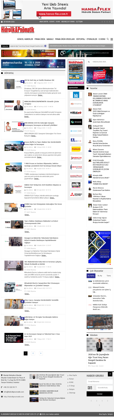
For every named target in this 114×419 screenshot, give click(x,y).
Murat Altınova (98, 188)
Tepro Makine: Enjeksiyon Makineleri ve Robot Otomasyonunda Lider (41, 222)
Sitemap (72, 393)
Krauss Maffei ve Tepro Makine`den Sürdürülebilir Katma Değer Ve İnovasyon (42, 143)
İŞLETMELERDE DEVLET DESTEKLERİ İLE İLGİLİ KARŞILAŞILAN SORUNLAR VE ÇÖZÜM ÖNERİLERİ (101, 167)
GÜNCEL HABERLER (25, 39)
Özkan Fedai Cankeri (100, 205)
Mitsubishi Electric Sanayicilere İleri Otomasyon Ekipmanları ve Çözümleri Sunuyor (41, 284)
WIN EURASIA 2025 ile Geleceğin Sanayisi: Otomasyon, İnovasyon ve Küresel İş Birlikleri (40, 124)
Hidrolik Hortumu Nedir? (101, 178)
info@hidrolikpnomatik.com (12, 392)
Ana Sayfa (44, 22)
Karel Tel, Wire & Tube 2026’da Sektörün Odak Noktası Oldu (50, 385)
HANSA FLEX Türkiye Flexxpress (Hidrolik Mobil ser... (100, 307)
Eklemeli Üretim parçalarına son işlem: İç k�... (102, 289)
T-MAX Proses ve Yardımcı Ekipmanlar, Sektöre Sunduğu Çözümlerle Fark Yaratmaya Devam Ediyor (43, 165)
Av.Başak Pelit (98, 126)
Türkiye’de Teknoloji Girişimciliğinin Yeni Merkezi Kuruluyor (52, 399)
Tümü (109, 276)
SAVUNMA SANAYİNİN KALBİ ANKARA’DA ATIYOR (48, 392)
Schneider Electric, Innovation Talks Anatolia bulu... (99, 298)
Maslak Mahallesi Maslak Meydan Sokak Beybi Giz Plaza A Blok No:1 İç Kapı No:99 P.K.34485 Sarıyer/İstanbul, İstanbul (13, 378)
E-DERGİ (102, 39)
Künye (52, 22)
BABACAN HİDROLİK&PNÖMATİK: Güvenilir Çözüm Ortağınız (41, 103)
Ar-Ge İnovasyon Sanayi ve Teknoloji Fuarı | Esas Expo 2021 (42, 335)
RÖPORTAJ (80, 39)
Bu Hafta (91, 276)
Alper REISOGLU (98, 120)
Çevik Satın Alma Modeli (101, 122)
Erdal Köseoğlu (98, 160)
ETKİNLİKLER (92, 39)
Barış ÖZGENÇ (98, 141)
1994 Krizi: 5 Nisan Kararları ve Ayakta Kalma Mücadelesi (102, 199)
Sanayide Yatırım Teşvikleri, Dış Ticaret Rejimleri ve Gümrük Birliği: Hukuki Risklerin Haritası (100, 132)
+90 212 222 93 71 (9, 387)
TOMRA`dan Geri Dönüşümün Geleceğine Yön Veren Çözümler (43, 205)
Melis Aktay (97, 182)
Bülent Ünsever (98, 150)
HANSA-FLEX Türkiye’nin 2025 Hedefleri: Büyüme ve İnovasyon (42, 186)
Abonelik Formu (68, 22)
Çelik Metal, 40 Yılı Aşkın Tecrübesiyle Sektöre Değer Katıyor (41, 318)
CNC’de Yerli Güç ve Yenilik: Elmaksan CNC (39, 80)
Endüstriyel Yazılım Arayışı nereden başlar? (101, 221)
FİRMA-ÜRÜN (40, 39)
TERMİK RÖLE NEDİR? (100, 184)
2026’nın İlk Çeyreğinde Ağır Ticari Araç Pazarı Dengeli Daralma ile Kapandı (33, 46)
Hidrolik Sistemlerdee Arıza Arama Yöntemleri (101, 145)
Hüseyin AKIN (97, 175)
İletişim (79, 22)
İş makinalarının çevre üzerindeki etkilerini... (101, 282)
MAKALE (50, 39)
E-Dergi (71, 386)
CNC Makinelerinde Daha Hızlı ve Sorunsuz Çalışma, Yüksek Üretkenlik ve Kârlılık (42, 263)
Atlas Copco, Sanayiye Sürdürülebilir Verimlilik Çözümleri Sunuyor (41, 301)
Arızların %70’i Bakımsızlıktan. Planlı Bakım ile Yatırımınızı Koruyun (100, 210)
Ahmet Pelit (97, 109)
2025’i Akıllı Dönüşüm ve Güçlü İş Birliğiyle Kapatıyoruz (101, 113)
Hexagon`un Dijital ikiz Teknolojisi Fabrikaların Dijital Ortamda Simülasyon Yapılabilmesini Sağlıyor (41, 240)
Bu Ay (100, 276)
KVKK (58, 22)
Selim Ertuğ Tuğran (100, 218)
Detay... (40, 95)
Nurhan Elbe (97, 194)
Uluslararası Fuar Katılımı (101, 190)
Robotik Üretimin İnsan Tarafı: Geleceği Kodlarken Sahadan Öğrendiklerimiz (102, 154)
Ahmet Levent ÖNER (100, 94)
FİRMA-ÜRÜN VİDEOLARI (65, 39)
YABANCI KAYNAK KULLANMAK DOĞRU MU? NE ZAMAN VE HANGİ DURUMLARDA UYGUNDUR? (102, 100)
